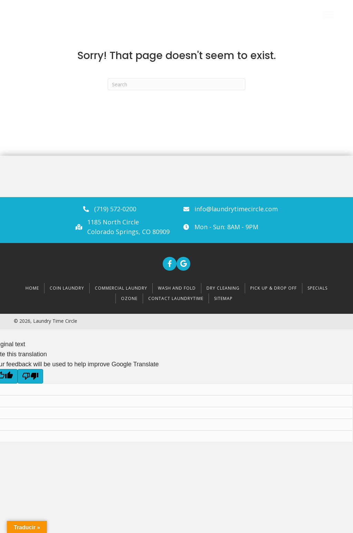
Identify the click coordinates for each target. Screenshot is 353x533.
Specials (317, 288)
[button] (169, 264)
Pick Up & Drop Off (273, 288)
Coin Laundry (67, 288)
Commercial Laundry (121, 288)
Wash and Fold (177, 288)
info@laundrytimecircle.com (236, 209)
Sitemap (223, 298)
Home (32, 288)
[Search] (176, 84)
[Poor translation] (30, 376)
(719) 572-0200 (115, 209)
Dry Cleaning (223, 288)
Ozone (129, 298)
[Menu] (329, 14)
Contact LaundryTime (175, 298)
